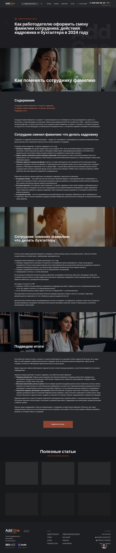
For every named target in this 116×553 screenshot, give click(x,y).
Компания (66, 540)
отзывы (49, 540)
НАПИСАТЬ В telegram (103, 540)
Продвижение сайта (10, 547)
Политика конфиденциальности (12, 536)
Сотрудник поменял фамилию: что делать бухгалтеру (34, 108)
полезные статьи (52, 543)
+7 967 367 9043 (106, 534)
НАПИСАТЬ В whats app (103, 537)
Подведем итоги (20, 111)
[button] (106, 5)
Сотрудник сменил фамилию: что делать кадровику (34, 106)
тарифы (49, 537)
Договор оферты (9, 538)
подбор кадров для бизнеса (71, 534)
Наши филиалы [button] (67, 543)
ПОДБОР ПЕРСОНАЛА (53, 534)
